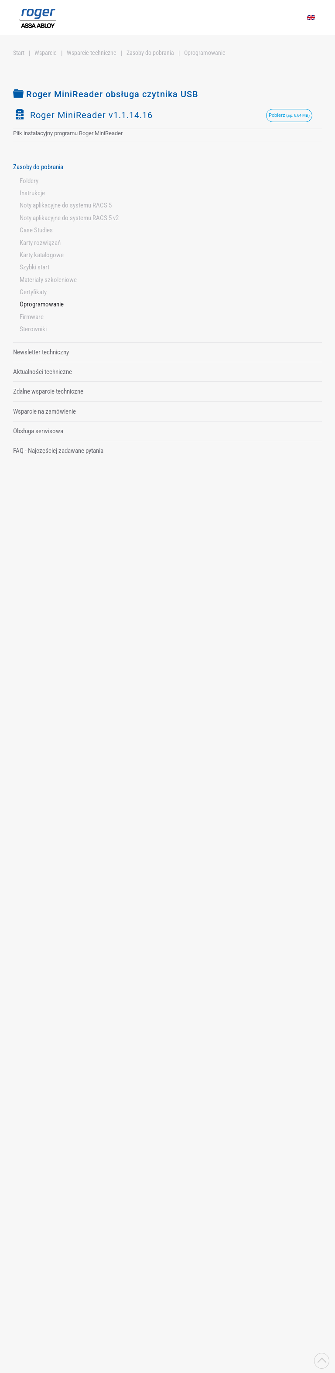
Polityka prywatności (126, 1242)
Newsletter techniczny (41, 352)
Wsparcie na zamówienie (44, 411)
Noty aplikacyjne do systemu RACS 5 (66, 205)
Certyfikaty (33, 292)
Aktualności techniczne (42, 372)
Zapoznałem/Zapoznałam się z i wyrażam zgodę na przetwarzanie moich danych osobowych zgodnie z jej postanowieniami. (125, 1247)
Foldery (29, 181)
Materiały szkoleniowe (48, 280)
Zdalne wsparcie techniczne (48, 391)
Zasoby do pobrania (38, 167)
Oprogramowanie (42, 304)
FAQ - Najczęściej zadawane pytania (58, 451)
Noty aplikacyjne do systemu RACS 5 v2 (69, 218)
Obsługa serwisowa (38, 431)
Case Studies (36, 230)
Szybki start (34, 267)
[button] (321, 1361)
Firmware (32, 317)
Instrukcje (32, 193)
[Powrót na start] (38, 17)
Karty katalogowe (42, 255)
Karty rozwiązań (40, 243)
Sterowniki (33, 329)
